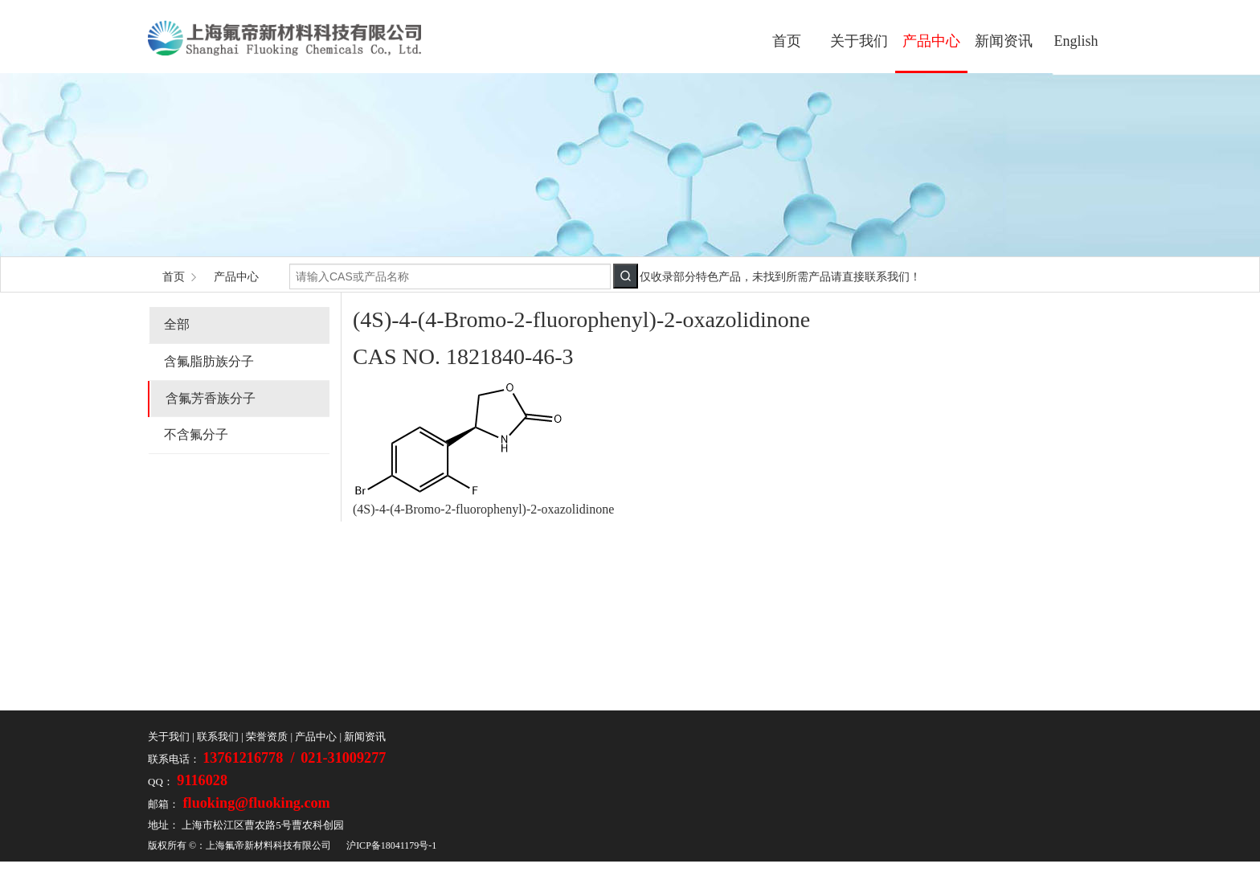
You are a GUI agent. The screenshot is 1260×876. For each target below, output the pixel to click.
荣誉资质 (267, 737)
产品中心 (931, 41)
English (1075, 41)
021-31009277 (343, 758)
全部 (177, 324)
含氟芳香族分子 (211, 398)
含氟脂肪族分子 (209, 361)
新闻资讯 (1004, 41)
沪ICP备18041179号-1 (391, 845)
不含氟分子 (196, 434)
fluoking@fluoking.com (254, 803)
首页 (786, 41)
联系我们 (218, 737)
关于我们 (859, 41)
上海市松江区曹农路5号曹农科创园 (263, 825)
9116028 (200, 780)
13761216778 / (250, 758)
